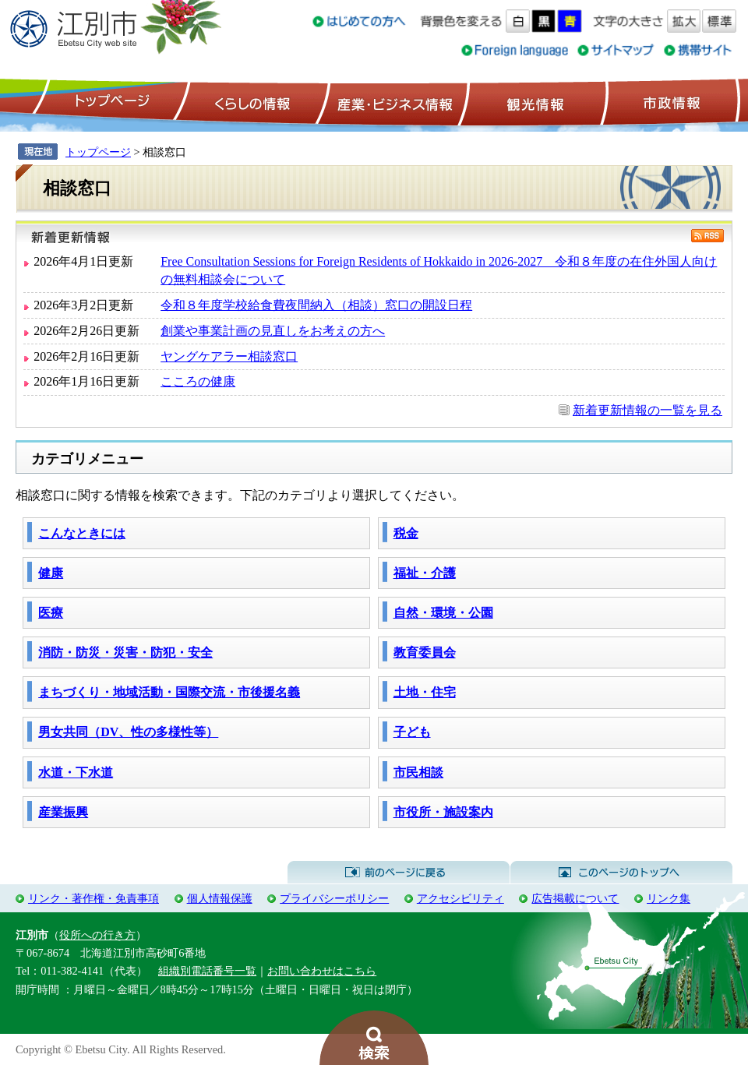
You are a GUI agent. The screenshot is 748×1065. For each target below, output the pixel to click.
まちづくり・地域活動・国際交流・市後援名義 (169, 692)
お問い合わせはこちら (321, 970)
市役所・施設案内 (443, 812)
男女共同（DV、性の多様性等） (128, 732)
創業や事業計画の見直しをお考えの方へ (273, 330)
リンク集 (668, 898)
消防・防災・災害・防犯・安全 (125, 652)
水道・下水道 (75, 772)
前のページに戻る (399, 872)
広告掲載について (575, 898)
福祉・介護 (424, 573)
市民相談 (418, 772)
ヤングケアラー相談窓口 (229, 356)
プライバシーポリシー (334, 898)
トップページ (110, 102)
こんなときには (81, 533)
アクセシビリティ (460, 898)
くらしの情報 (251, 102)
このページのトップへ (621, 872)
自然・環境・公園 (443, 612)
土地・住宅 (424, 692)
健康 (50, 573)
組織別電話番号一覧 (207, 970)
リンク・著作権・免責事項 (93, 898)
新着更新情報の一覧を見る (647, 410)
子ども (412, 732)
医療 (50, 612)
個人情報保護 (219, 898)
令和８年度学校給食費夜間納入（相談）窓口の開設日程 (316, 305)
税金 (405, 533)
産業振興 (63, 812)
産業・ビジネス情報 (392, 102)
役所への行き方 (97, 935)
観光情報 (533, 102)
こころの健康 (198, 381)
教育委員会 (424, 652)
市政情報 (670, 102)
